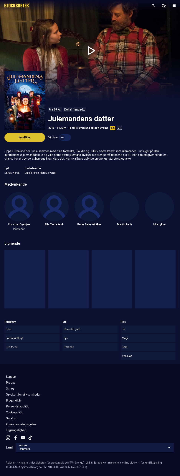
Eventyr (83, 127)
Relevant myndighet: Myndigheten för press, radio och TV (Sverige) (45, 462)
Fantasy (94, 127)
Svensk (52, 172)
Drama (104, 127)
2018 (51, 127)
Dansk (8, 172)
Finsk (36, 172)
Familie (73, 127)
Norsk (16, 172)
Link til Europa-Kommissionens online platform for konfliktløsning (124, 462)
